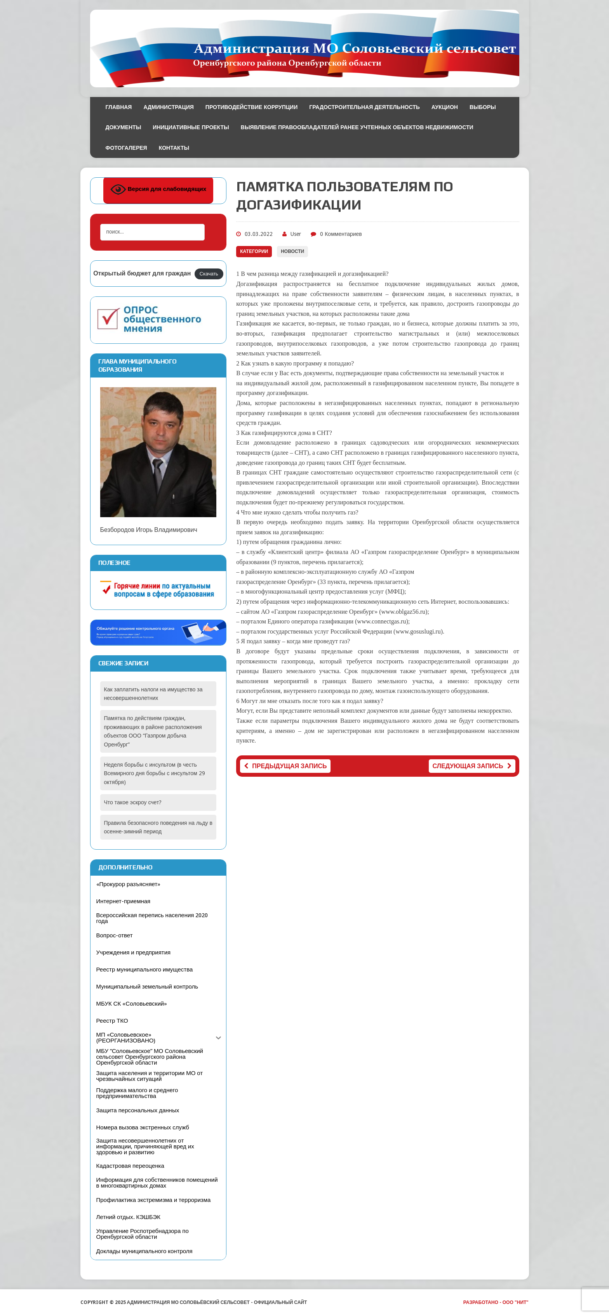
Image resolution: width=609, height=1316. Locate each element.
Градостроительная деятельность (364, 107)
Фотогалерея (126, 148)
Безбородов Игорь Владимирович (158, 460)
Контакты (174, 148)
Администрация (168, 107)
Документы (123, 127)
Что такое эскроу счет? (133, 802)
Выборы (483, 107)
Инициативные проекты (191, 127)
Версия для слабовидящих (158, 189)
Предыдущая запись (285, 766)
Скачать (209, 274)
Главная (119, 107)
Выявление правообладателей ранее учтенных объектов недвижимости (357, 127)
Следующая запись (472, 766)
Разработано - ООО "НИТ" (496, 1302)
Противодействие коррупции (251, 107)
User (296, 234)
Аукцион (445, 107)
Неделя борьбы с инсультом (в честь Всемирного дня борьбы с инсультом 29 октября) (154, 773)
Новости (292, 251)
